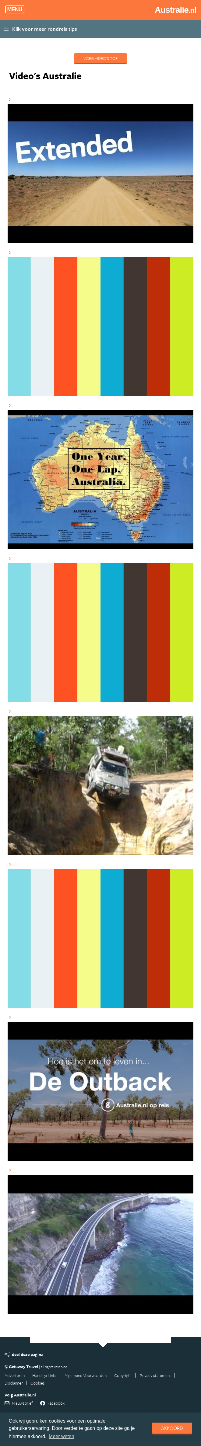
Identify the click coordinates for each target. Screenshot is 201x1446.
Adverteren (15, 1375)
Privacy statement (155, 1375)
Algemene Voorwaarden (86, 1375)
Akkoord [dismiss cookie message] (172, 1428)
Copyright (123, 1375)
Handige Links (44, 1375)
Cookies (37, 1383)
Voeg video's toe (100, 58)
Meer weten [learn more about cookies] (61, 1436)
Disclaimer (14, 1383)
